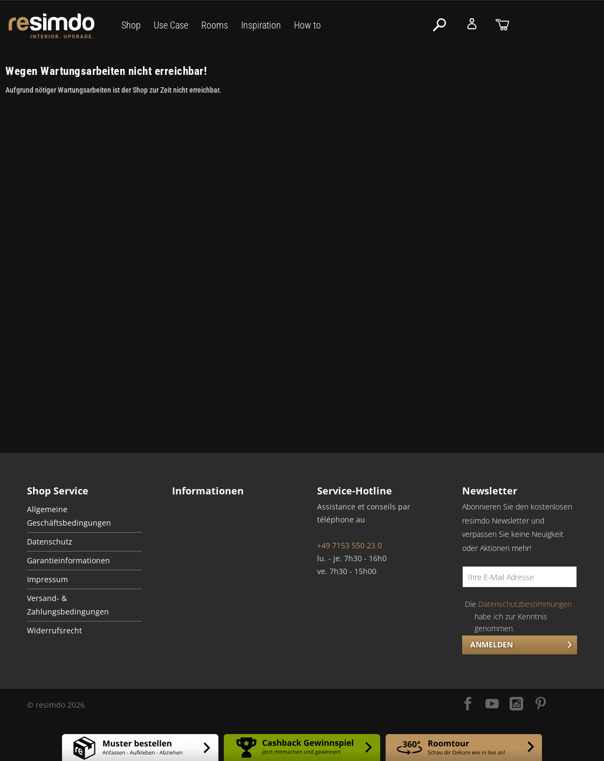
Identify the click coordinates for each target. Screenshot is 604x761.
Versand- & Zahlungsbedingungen (68, 605)
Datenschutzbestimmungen (525, 604)
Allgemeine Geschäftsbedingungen (69, 516)
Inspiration (261, 25)
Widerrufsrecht (54, 631)
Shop (131, 25)
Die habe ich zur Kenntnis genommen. (518, 616)
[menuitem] (84, 516)
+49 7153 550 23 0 (349, 545)
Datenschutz (49, 542)
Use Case (171, 25)
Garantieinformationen (68, 560)
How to (307, 25)
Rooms (214, 25)
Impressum (47, 579)
